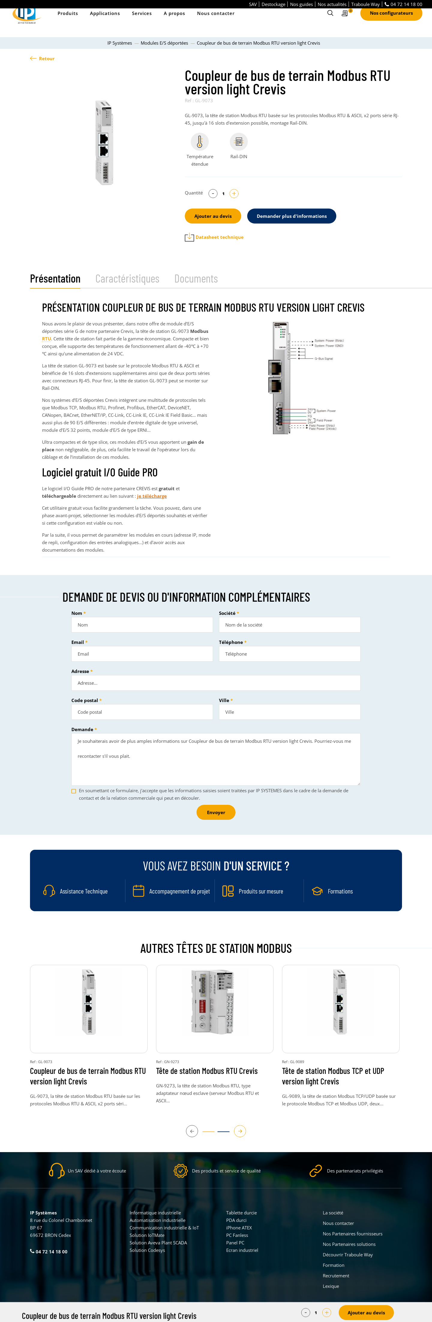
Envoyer (216, 812)
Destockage (273, 4)
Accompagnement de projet (179, 891)
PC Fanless (237, 1235)
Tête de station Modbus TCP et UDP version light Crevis (333, 1076)
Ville (224, 700)
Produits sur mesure (261, 891)
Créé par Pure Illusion (383, 1313)
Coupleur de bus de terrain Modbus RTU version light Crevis (88, 1076)
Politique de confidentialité (255, 1313)
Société (227, 613)
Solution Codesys (147, 1250)
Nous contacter (216, 21)
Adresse (80, 671)
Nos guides (301, 4)
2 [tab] (221, 1134)
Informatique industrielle (155, 1213)
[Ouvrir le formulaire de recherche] (330, 21)
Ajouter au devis (213, 216)
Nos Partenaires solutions (349, 1244)
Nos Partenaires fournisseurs (352, 1234)
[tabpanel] (104, 142)
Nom (76, 613)
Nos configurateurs (391, 21)
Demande (82, 729)
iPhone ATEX (239, 1228)
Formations (340, 891)
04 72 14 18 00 (403, 4)
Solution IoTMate (147, 1235)
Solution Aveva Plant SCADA (158, 1243)
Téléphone (231, 642)
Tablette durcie (241, 1213)
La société (333, 1213)
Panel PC (235, 1243)
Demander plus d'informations (292, 216)
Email (77, 642)
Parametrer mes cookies (171, 1313)
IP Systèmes (120, 43)
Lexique (331, 1286)
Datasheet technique (214, 237)
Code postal (84, 700)
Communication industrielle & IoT (164, 1228)
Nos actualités (332, 4)
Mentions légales (212, 1313)
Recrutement (336, 1276)
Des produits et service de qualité (226, 1171)
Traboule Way (365, 4)
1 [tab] (205, 1134)
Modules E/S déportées (165, 43)
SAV (253, 4)
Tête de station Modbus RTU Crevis (207, 1071)
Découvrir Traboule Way (348, 1255)
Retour (42, 58)
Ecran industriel (242, 1250)
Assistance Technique (84, 891)
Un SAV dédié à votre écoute (97, 1171)
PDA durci (236, 1220)
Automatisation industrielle (157, 1220)
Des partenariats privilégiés (355, 1171)
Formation (333, 1265)
